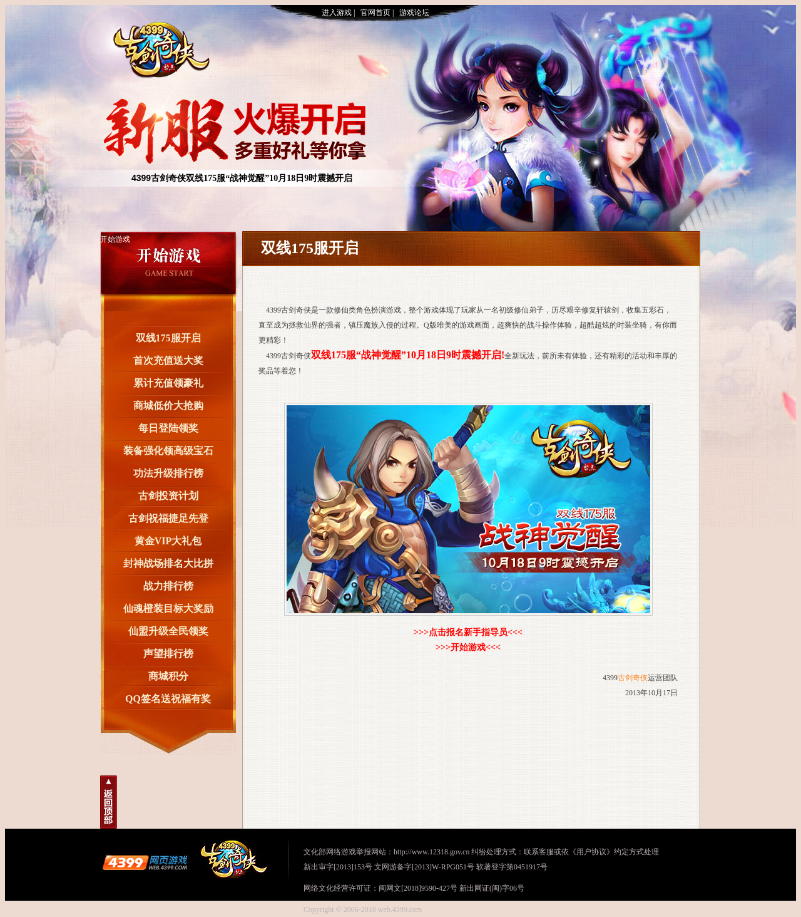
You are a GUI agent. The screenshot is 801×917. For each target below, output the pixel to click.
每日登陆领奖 (168, 428)
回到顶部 (108, 802)
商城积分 (168, 676)
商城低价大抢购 (168, 405)
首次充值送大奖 (168, 360)
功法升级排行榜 (168, 473)
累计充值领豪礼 (168, 383)
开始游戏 (115, 239)
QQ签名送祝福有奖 (168, 698)
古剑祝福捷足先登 (168, 518)
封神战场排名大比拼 (168, 563)
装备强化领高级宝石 (168, 450)
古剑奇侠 (159, 45)
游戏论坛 (414, 12)
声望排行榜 (168, 653)
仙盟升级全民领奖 (168, 631)
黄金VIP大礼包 (168, 541)
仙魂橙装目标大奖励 (168, 608)
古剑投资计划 (168, 495)
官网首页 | (377, 12)
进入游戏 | (338, 12)
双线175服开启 (168, 338)
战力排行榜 (168, 586)
